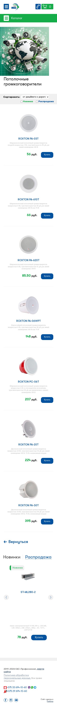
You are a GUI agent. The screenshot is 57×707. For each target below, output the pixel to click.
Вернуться (18, 541)
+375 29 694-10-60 (17, 691)
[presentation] (6, 597)
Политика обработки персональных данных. (17, 676)
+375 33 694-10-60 (17, 687)
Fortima (50, 701)
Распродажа (46, 101)
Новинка (28, 101)
